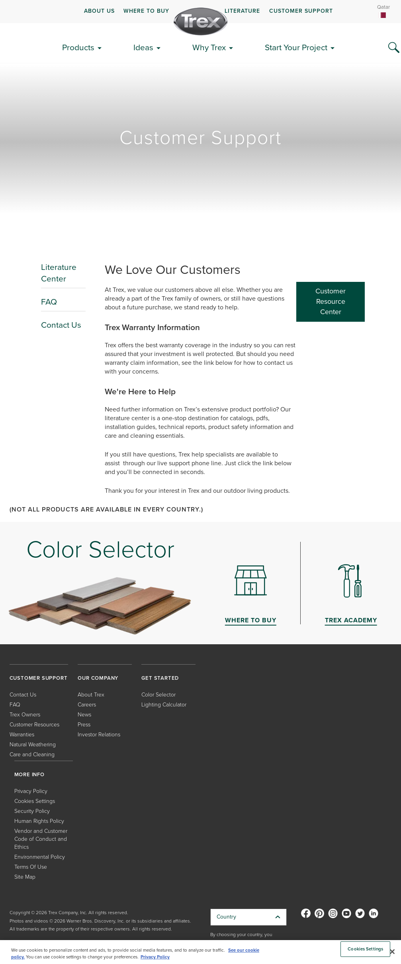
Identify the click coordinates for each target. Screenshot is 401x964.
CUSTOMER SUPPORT (301, 11)
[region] (200, 952)
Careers (87, 704)
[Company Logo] (201, 21)
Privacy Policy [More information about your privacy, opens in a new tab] (155, 957)
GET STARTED (160, 678)
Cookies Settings (34, 801)
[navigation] (200, 11)
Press (84, 724)
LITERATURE (242, 11)
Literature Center (58, 273)
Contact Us (61, 325)
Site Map (24, 877)
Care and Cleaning (32, 754)
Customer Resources (34, 724)
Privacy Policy (30, 791)
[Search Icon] (393, 48)
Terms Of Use (30, 867)
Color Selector (158, 695)
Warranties (22, 734)
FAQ (49, 301)
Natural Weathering (33, 744)
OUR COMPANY (98, 678)
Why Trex (209, 47)
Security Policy (32, 811)
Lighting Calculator (163, 704)
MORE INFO (29, 774)
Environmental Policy (39, 857)
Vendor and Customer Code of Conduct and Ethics (40, 839)
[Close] (392, 951)
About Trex (91, 695)
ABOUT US (99, 11)
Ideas (143, 47)
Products (78, 47)
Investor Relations (99, 734)
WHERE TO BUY (146, 11)
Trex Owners (25, 714)
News (84, 714)
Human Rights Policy (39, 821)
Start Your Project (296, 47)
